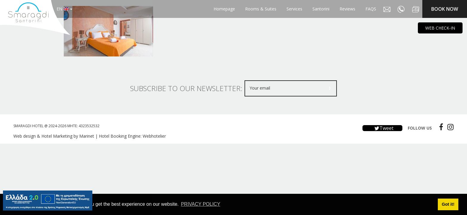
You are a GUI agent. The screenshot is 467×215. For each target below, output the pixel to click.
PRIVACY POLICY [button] (200, 204)
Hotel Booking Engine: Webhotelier (132, 136)
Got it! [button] (448, 204)
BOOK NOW (444, 9)
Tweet (382, 128)
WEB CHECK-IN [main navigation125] (440, 28)
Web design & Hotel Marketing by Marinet (53, 136)
